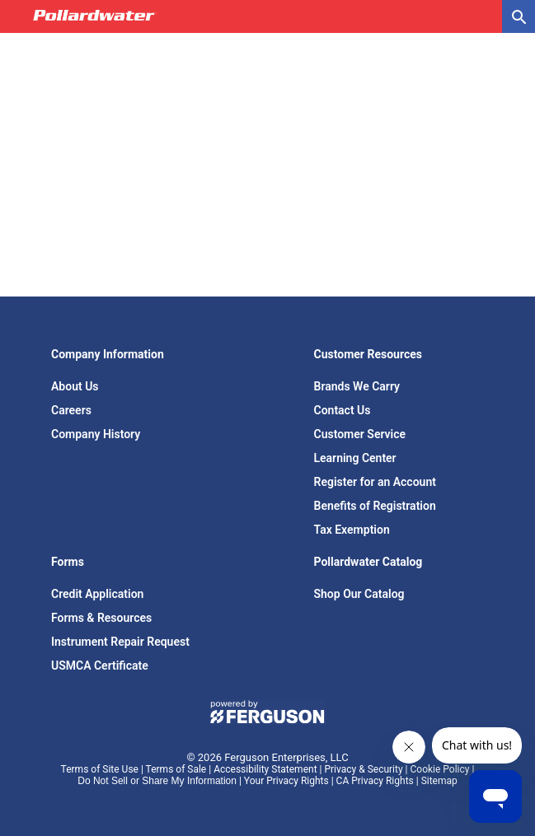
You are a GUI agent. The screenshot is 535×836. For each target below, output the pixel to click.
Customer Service (360, 434)
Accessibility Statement (265, 769)
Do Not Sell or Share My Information (157, 781)
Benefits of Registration (375, 505)
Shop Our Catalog (359, 593)
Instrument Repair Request (120, 641)
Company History (95, 434)
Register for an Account (375, 481)
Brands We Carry (357, 386)
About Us (75, 386)
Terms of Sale (176, 769)
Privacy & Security (363, 769)
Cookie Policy (440, 769)
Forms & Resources (101, 617)
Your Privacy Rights (286, 781)
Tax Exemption (352, 529)
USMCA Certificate (99, 665)
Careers (71, 410)
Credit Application (97, 593)
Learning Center (355, 458)
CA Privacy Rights (375, 781)
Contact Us (342, 410)
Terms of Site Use (99, 769)
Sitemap (439, 781)
